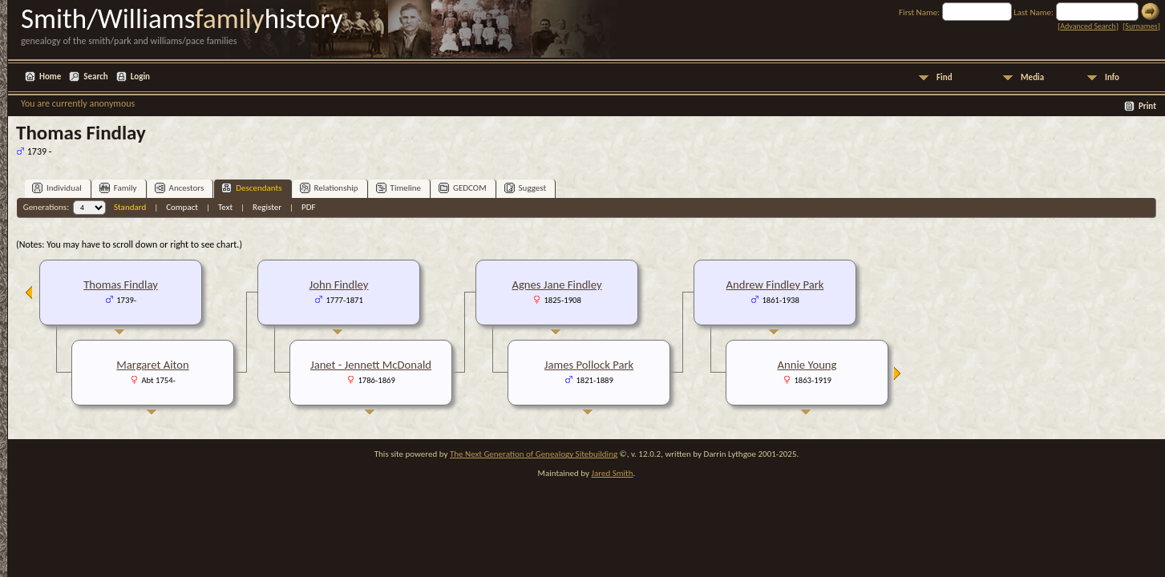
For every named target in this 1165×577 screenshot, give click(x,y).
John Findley (339, 284)
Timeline (398, 188)
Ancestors (179, 188)
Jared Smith (612, 473)
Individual (57, 188)
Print (1147, 106)
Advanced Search (1087, 26)
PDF (308, 207)
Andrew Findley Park (775, 284)
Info (1112, 77)
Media (1032, 77)
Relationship (329, 188)
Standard (130, 207)
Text (225, 207)
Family (118, 188)
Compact (182, 207)
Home (50, 76)
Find (944, 77)
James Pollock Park (588, 364)
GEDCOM (463, 188)
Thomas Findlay (120, 284)
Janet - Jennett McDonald (370, 364)
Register (267, 207)
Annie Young (807, 364)
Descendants (251, 188)
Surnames (1141, 26)
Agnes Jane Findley (556, 284)
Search (95, 76)
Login (140, 76)
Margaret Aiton (152, 364)
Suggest (525, 188)
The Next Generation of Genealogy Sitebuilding (533, 454)
